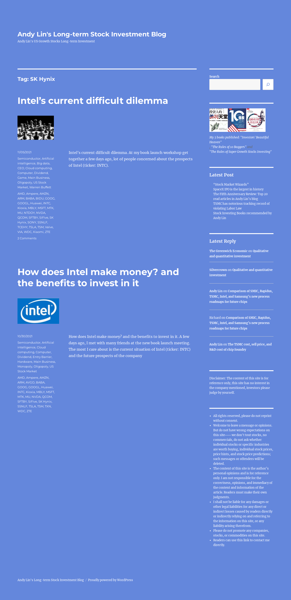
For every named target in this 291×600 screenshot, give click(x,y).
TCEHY (23, 227)
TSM (41, 227)
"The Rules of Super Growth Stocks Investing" (240, 152)
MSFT (42, 208)
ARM (21, 198)
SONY (32, 222)
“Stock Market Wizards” (231, 184)
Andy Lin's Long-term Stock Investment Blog (92, 34)
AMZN (44, 193)
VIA (20, 232)
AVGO (30, 382)
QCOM (22, 217)
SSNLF (42, 222)
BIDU (40, 198)
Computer (25, 173)
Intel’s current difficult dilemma (93, 100)
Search (214, 77)
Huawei (36, 203)
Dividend (41, 173)
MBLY (32, 208)
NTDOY (29, 212)
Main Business (38, 177)
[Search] (268, 84)
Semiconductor (29, 158)
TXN (48, 406)
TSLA (32, 227)
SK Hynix (45, 401)
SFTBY (33, 217)
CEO (21, 168)
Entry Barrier (42, 357)
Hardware (25, 361)
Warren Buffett (40, 187)
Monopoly (25, 366)
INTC (46, 203)
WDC (28, 232)
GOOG (50, 198)
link (246, 540)
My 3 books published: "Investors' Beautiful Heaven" (239, 139)
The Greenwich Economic (228, 251)
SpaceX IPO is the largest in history (238, 189)
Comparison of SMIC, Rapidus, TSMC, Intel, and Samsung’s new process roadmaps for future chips (241, 296)
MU (20, 212)
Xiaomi (38, 232)
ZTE (47, 232)
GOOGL (23, 203)
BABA (30, 198)
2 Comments (27, 238)
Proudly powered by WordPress (110, 580)
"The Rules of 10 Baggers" (228, 147)
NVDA (40, 212)
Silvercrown (218, 270)
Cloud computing (38, 168)
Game (22, 177)
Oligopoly (25, 182)
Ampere (32, 193)
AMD (21, 193)
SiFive (43, 217)
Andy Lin (216, 291)
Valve (49, 227)
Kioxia (22, 208)
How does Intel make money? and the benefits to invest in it (98, 277)
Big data (43, 163)
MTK (50, 208)
